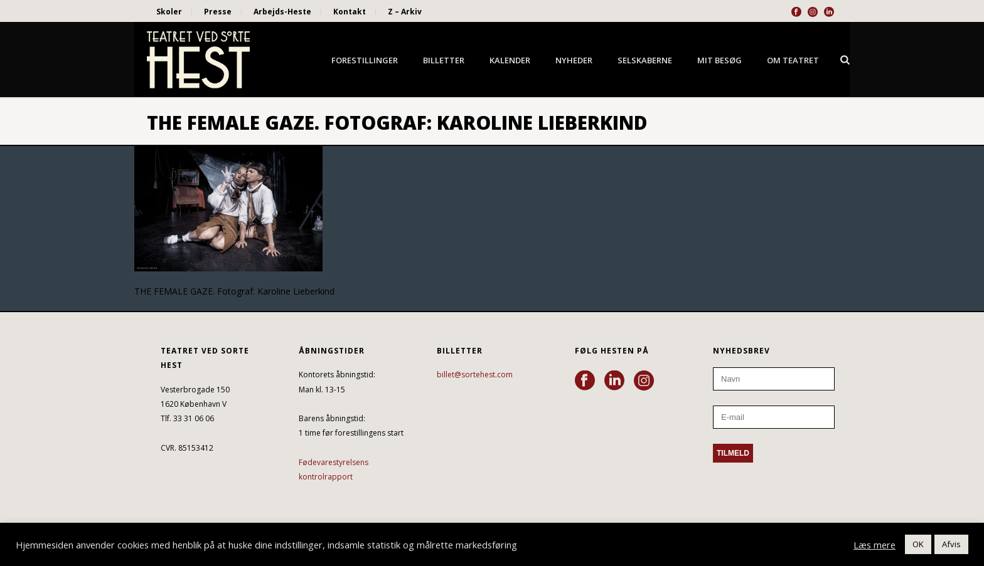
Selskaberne (645, 60)
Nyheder (573, 60)
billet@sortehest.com (475, 374)
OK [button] (918, 544)
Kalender (509, 60)
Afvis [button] (951, 544)
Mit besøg (719, 60)
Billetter (443, 60)
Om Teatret (793, 60)
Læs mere (874, 544)
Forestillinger (364, 60)
